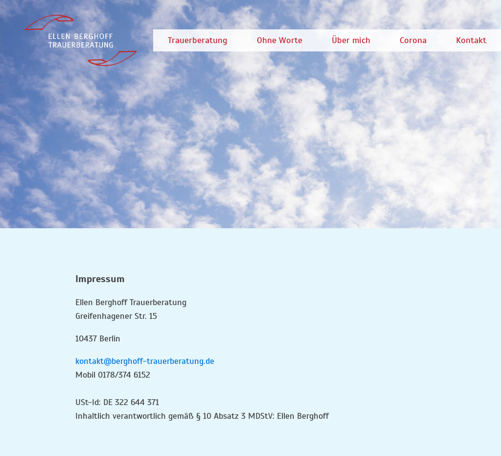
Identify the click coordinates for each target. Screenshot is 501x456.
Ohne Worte (279, 40)
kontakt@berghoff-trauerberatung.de (144, 361)
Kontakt (471, 40)
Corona (413, 40)
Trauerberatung (198, 40)
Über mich (351, 40)
